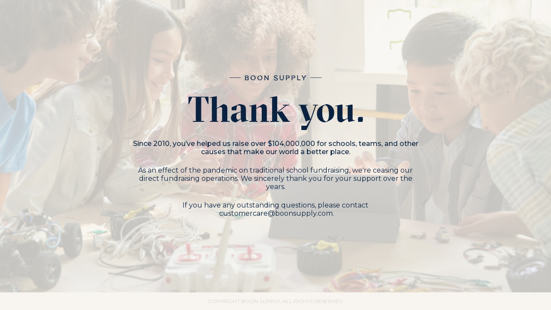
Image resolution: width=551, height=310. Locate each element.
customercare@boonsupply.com (276, 213)
